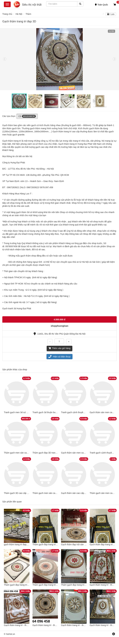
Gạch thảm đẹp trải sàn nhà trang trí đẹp (80, 544)
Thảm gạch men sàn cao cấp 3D (19, 452)
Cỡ (27, 116)
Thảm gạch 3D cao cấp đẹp (17, 493)
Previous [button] (4, 59)
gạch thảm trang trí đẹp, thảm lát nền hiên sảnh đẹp (29, 544)
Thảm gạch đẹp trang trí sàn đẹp (48, 585)
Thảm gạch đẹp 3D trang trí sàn (48, 452)
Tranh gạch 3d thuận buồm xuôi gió (50, 412)
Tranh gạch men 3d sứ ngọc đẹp (19, 412)
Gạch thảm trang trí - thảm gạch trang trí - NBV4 (84, 625)
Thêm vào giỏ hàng (59, 348)
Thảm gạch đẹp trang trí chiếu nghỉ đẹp (23, 585)
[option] (59, 59)
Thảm (28, 14)
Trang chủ (7, 14)
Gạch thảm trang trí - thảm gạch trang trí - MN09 (27, 625)
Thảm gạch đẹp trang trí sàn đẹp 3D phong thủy (56, 544)
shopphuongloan (59, 326)
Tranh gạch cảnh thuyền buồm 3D (77, 412)
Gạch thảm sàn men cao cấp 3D (76, 452)
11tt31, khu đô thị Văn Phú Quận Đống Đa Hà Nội (60, 334)
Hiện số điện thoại (59, 356)
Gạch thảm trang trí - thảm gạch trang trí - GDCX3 (57, 625)
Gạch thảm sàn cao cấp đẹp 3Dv (77, 493)
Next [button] (114, 59)
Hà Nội (18, 14)
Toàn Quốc (101, 4)
